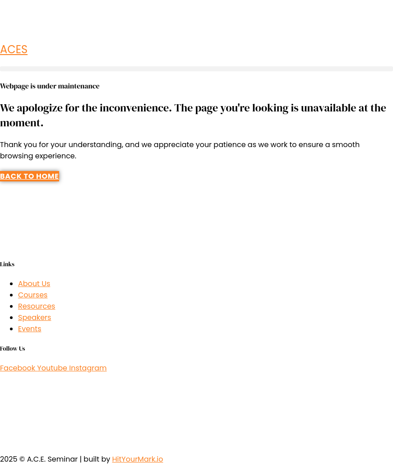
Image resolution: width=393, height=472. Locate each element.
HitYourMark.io (137, 459)
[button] (196, 68)
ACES (14, 49)
